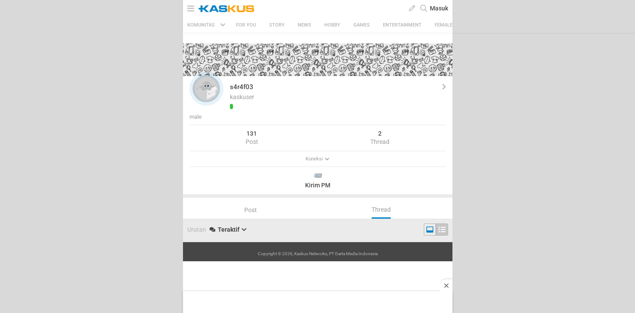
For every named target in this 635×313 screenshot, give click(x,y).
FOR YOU (246, 25)
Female (443, 25)
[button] (206, 89)
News (304, 25)
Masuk (439, 8)
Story (277, 25)
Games (361, 25)
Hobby (332, 25)
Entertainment (402, 25)
